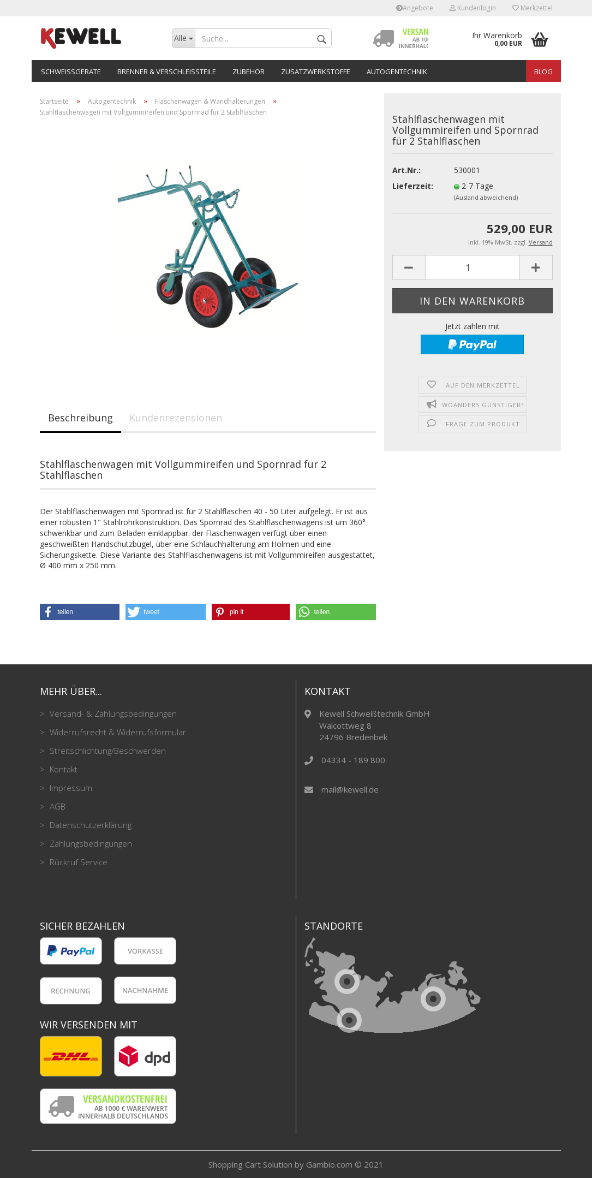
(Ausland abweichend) (486, 197)
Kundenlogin (473, 8)
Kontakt (62, 769)
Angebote (414, 8)
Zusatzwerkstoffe (315, 71)
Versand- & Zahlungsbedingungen (112, 713)
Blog (543, 71)
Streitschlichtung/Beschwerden (106, 750)
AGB (56, 806)
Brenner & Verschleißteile (166, 71)
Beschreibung (80, 417)
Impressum (69, 787)
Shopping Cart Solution (250, 1164)
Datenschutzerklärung (89, 824)
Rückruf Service (77, 861)
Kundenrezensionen (175, 417)
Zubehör (248, 71)
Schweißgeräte (71, 71)
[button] (80, 612)
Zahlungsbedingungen (89, 843)
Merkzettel (532, 8)
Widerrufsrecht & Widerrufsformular (116, 732)
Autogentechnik (397, 71)
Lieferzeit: (412, 186)
